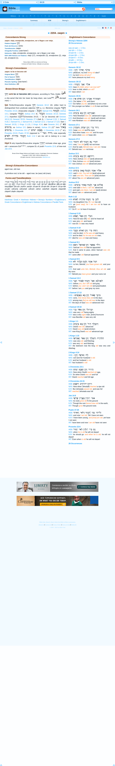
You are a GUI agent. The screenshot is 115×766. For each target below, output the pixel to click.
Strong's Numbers (45, 200)
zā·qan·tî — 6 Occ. (76, 58)
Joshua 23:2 (30, 114)
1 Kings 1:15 (74, 336)
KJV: (70, 75)
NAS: (71, 73)
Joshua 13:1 (21, 127)
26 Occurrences (75, 443)
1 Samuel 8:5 (43, 111)
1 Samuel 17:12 (75, 293)
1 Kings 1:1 (73, 321)
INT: (70, 77)
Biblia (5, 28)
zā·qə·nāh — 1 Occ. (77, 62)
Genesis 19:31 (19, 119)
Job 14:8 (8, 149)
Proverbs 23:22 (11, 111)
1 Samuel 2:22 (51, 119)
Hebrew (16, 28)
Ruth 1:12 (31, 136)
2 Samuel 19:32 (75, 307)
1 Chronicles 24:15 (51, 130)
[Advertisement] (57, 464)
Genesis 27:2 (74, 139)
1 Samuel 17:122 (53, 122)
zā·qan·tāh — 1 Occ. (77, 55)
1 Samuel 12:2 (39, 122)
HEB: (71, 70)
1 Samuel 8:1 (14, 122)
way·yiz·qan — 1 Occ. (77, 48)
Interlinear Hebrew (28, 200)
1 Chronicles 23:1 (20, 130)
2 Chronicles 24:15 (76, 381)
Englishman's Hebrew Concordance (36, 202)
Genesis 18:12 (43, 105)
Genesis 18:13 (52, 114)
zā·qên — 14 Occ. (76, 60)
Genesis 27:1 (31, 119)
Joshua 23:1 (46, 127)
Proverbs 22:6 (50, 146)
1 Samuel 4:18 (75, 228)
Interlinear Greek (11, 200)
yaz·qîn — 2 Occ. (75, 50)
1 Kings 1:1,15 (24, 124)
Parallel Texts (58, 202)
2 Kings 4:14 (37, 124)
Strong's (10, 28)
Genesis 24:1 (53, 124)
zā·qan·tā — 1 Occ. (76, 53)
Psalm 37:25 (24, 133)
